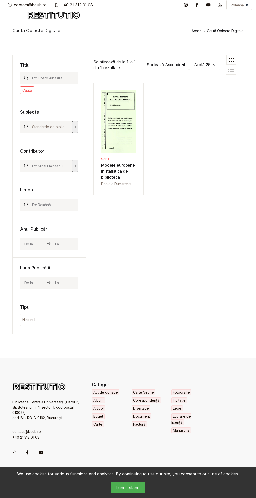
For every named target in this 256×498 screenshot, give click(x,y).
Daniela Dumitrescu (116, 184)
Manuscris (181, 430)
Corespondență (146, 400)
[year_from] (33, 244)
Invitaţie (179, 400)
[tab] (231, 59)
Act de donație (105, 392)
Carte (106, 159)
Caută (27, 90)
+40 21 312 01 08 (74, 4)
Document (141, 416)
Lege (177, 408)
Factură (139, 424)
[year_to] (64, 244)
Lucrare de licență (181, 419)
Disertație (141, 408)
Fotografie (181, 392)
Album (98, 400)
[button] (220, 5)
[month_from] (33, 283)
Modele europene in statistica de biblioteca (118, 171)
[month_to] (64, 283)
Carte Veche (143, 392)
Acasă (197, 31)
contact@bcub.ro (27, 4)
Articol (98, 408)
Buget (98, 416)
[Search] (53, 78)
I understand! (128, 487)
